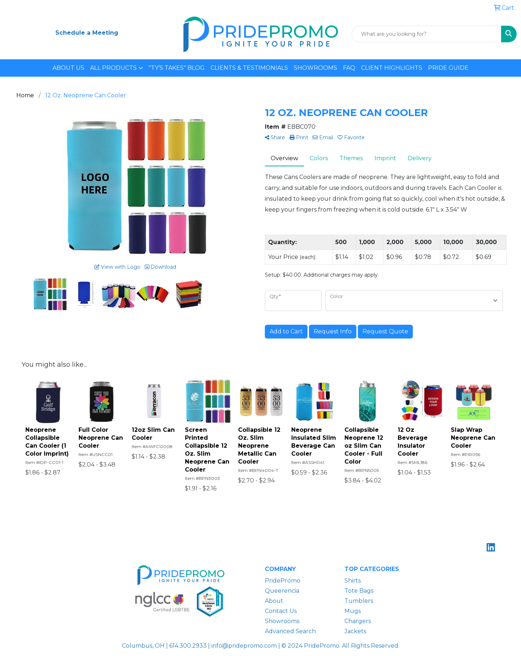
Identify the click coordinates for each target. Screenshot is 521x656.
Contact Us (281, 611)
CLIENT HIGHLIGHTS (391, 67)
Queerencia (282, 590)
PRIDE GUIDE (448, 67)
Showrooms (282, 621)
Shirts (352, 580)
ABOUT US (68, 67)
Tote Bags (358, 590)
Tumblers (358, 600)
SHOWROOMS (315, 67)
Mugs (352, 611)
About (274, 600)
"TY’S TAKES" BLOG (177, 67)
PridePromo (282, 580)
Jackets (355, 631)
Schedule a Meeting (86, 32)
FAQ (349, 67)
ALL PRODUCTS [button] (113, 67)
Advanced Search (290, 631)
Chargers (357, 621)
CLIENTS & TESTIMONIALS (249, 67)
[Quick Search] (426, 34)
